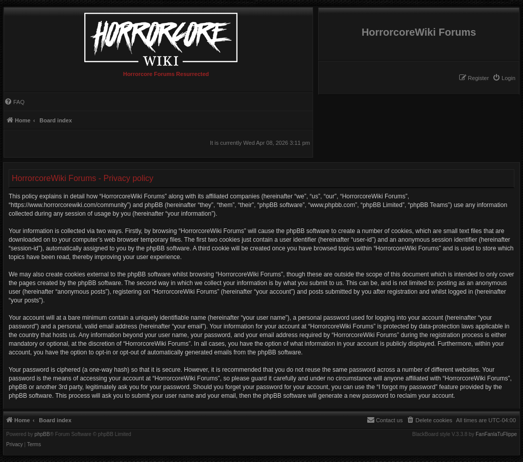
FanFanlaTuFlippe (496, 434)
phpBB (42, 434)
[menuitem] (503, 78)
